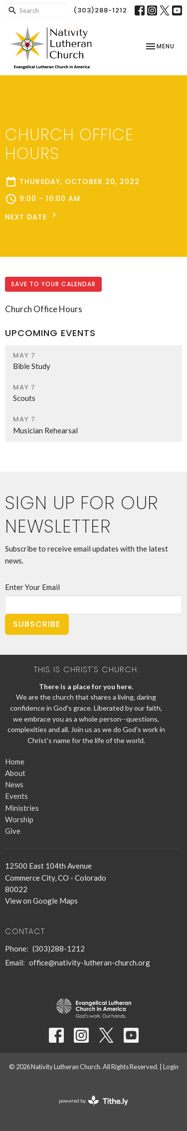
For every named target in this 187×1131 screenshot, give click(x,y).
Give (12, 830)
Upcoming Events (50, 333)
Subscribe (37, 624)
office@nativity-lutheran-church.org (89, 962)
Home (14, 761)
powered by (93, 1101)
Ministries (22, 807)
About (15, 772)
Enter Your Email (32, 586)
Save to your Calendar (53, 284)
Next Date (32, 216)
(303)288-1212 (100, 10)
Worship (19, 819)
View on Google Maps (41, 900)
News (14, 784)
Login (171, 1067)
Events (16, 795)
